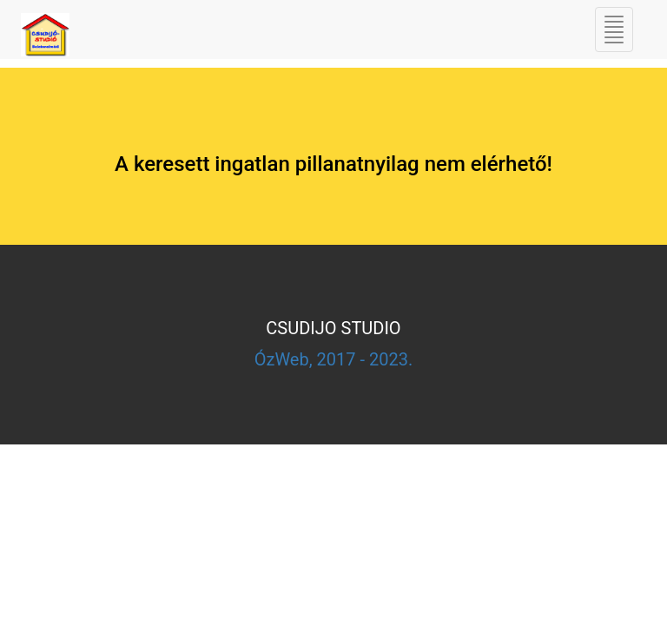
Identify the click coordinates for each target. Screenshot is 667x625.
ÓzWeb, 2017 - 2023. (333, 359)
